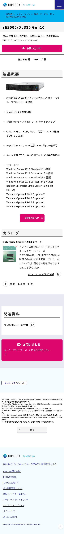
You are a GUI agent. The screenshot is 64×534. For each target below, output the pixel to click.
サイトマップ (9, 511)
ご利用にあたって (11, 483)
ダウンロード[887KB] (41, 274)
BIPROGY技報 (9, 477)
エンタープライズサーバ (14, 383)
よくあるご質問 (10, 517)
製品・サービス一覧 (43, 14)
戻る (32, 429)
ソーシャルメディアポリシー (15, 500)
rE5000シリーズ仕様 (16, 325)
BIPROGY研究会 (12, 471)
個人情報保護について (12, 488)
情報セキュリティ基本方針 (14, 494)
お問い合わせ (35, 49)
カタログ (38, 59)
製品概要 (22, 59)
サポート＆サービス (21, 284)
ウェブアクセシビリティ (13, 505)
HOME (9, 14)
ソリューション (23, 14)
